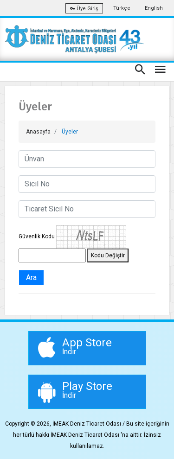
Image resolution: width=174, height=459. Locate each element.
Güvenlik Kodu (37, 236)
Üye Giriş (84, 9)
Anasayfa (38, 131)
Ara (31, 277)
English (154, 8)
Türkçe (121, 8)
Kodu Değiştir (108, 255)
